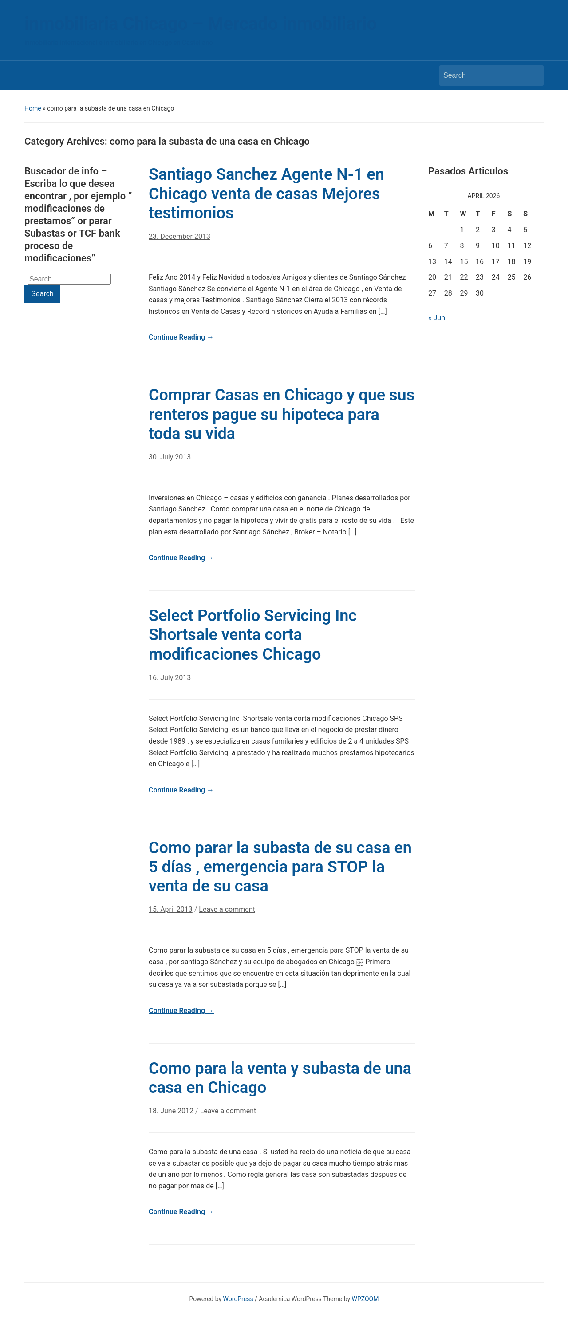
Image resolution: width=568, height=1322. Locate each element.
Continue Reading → (181, 337)
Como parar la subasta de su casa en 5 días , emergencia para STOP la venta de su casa (280, 867)
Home (32, 108)
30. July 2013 (170, 457)
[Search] (483, 75)
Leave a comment (227, 909)
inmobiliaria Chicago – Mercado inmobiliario (200, 23)
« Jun (436, 317)
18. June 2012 (171, 1111)
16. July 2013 (170, 677)
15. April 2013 (171, 909)
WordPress (238, 1298)
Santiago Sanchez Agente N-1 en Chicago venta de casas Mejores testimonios (266, 193)
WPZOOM (365, 1298)
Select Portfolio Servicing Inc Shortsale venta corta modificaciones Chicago (253, 634)
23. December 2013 (179, 236)
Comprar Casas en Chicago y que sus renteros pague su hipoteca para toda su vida (281, 414)
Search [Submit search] (532, 75)
